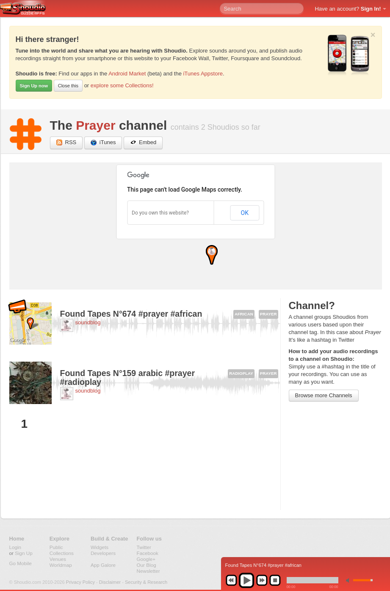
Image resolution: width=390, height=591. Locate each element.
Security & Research (146, 582)
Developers (103, 553)
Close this (68, 85)
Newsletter (148, 571)
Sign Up (24, 553)
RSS (66, 142)
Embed (143, 142)
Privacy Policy (80, 582)
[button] (212, 255)
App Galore (103, 565)
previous (231, 580)
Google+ (146, 559)
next (262, 580)
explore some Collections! (122, 85)
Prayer (95, 125)
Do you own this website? (160, 213)
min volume (349, 580)
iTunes (103, 142)
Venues (58, 559)
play (246, 580)
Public (56, 547)
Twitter (144, 547)
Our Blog (146, 565)
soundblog (88, 322)
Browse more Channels (323, 395)
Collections (62, 553)
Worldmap (61, 565)
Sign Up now (34, 85)
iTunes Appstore (202, 73)
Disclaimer (110, 582)
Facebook (147, 553)
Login (15, 547)
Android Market (127, 73)
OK (245, 212)
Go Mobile (20, 563)
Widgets (99, 547)
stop (275, 580)
